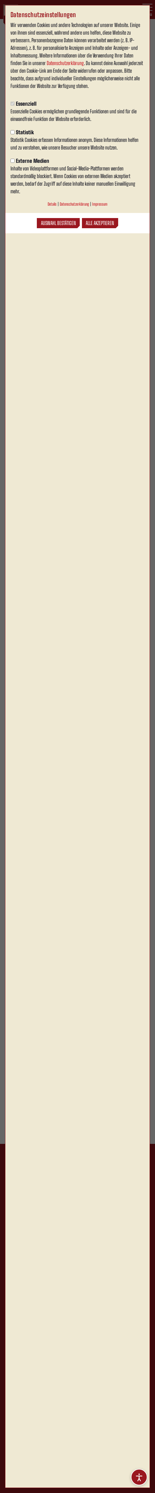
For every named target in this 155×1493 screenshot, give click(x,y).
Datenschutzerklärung (65, 63)
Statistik (22, 132)
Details (52, 204)
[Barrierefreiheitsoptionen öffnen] (139, 1477)
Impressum (99, 204)
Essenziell (23, 104)
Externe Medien (29, 161)
